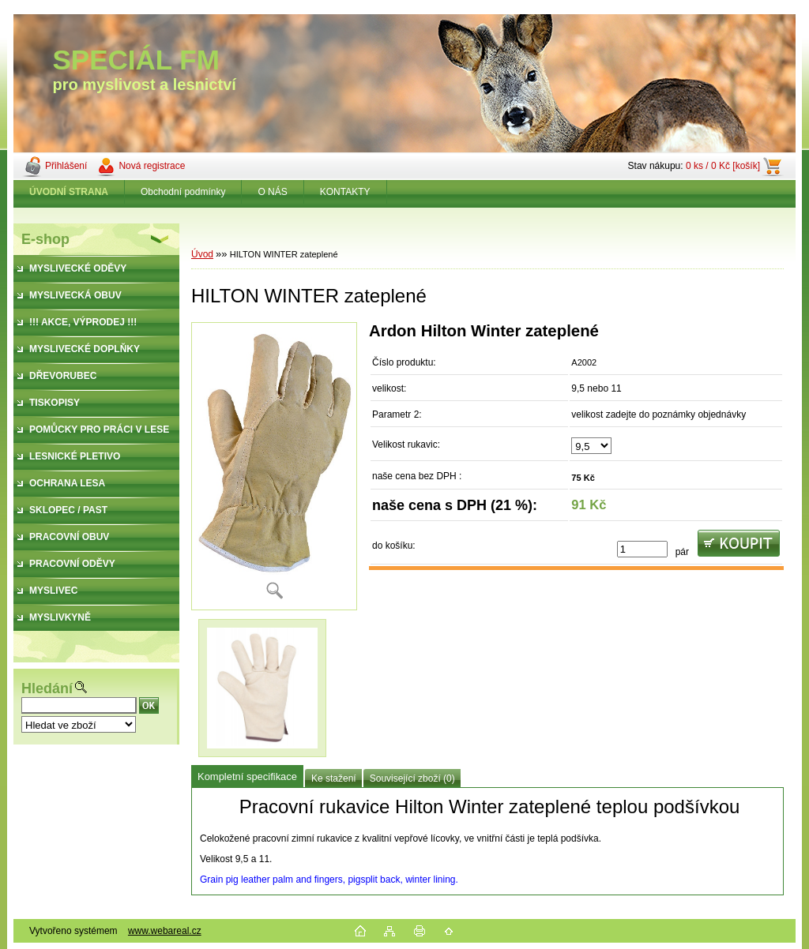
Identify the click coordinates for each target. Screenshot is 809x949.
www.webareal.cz (164, 930)
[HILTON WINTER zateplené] (274, 466)
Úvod (202, 254)
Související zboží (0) (412, 778)
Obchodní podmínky (183, 191)
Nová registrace (152, 165)
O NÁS (272, 191)
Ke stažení (333, 778)
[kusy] (642, 549)
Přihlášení (66, 165)
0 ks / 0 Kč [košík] (723, 165)
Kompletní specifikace (247, 776)
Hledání (47, 688)
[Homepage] (69, 192)
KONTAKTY (345, 191)
